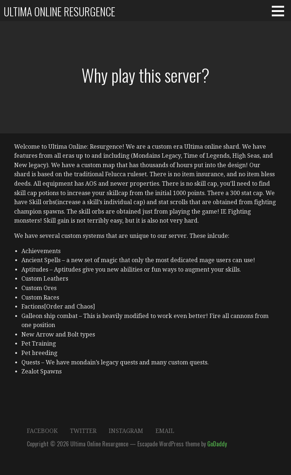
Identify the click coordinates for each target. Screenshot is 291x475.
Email (164, 431)
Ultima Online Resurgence (59, 11)
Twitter (83, 431)
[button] (280, 10)
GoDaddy (217, 443)
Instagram (126, 431)
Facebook (42, 431)
